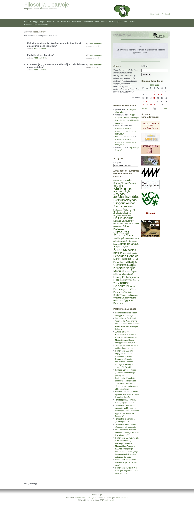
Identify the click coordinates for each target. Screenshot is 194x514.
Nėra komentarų (95, 44)
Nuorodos (28, 24)
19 (143, 101)
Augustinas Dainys (122, 215)
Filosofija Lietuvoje (46, 5)
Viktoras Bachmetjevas (124, 288)
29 (154, 105)
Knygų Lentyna (39, 22)
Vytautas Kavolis (120, 298)
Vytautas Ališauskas (129, 295)
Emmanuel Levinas (122, 223)
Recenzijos (65, 22)
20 (147, 101)
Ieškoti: (145, 66)
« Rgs (144, 108)
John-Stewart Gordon (122, 241)
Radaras (103, 22)
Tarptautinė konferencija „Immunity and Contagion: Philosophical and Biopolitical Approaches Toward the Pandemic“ (127, 410)
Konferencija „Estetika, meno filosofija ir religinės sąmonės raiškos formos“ (126, 470)
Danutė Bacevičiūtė (123, 220)
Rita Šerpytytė (122, 279)
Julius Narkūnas (121, 497)
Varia (97, 22)
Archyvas (117, 162)
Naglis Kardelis (124, 266)
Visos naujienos (115, 22)
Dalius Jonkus (123, 218)
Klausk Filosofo (53, 22)
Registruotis (155, 14)
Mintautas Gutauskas (125, 263)
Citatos (132, 22)
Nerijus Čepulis (131, 272)
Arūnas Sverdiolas (124, 204)
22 (154, 101)
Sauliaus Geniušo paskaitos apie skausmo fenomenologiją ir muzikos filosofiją (127, 394)
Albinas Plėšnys (128, 183)
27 (147, 105)
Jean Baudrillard (132, 238)
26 (143, 105)
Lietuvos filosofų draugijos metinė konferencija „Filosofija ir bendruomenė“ (127, 432)
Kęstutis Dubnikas (130, 253)
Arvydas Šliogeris (125, 201)
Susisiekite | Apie (41, 24)
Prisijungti (166, 14)
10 (162, 95)
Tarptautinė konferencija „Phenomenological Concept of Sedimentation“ (126, 386)
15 (154, 98)
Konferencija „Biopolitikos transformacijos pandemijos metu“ (126, 462)
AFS (125, 22)
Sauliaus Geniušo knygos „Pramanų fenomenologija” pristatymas (126, 372)
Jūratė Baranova (129, 243)
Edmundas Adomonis (123, 137)
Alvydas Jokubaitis (120, 195)
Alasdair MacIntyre (120, 180)
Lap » (165, 108)
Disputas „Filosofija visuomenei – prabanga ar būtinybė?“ (125, 131)
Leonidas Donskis (125, 256)
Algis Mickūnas (122, 187)
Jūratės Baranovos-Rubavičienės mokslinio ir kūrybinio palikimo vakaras (126, 334)
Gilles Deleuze (121, 228)
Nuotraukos (76, 22)
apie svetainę (110, 500)
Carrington (91, 497)
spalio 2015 (154, 85)
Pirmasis (27, 22)
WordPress (80, 497)
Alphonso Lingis (121, 191)
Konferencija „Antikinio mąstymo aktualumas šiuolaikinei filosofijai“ (124, 353)
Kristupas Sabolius (120, 248)
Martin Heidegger (122, 258)
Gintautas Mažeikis (121, 233)
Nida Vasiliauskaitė (123, 274)
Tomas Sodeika (121, 284)
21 (151, 101)
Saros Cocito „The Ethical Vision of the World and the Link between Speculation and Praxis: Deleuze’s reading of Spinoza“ (127, 323)
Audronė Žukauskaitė (124, 211)
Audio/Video (88, 22)
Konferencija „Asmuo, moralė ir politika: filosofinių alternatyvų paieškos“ (127, 440)
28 (151, 105)
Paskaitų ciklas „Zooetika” (40, 55)
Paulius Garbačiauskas (126, 277)
